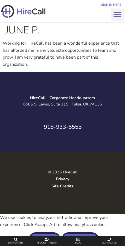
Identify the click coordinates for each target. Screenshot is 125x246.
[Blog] (78, 239)
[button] (117, 14)
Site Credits (62, 186)
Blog (78, 242)
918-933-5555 (63, 127)
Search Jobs (16, 242)
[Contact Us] (109, 239)
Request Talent (47, 242)
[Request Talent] (47, 239)
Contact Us (109, 242)
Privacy (62, 179)
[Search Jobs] (16, 239)
